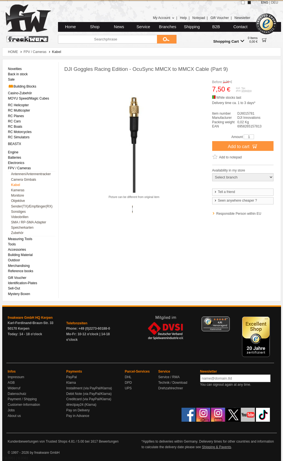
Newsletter (242, 18)
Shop (95, 27)
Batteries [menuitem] (14, 158)
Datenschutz (17, 394)
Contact (240, 27)
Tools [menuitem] (12, 244)
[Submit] (166, 39)
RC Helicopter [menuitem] (18, 105)
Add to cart (243, 146)
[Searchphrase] (107, 39)
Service (143, 27)
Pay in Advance (78, 416)
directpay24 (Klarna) (81, 405)
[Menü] (226, 320)
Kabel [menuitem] (15, 185)
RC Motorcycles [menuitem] (20, 132)
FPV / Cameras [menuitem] (19, 168)
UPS (128, 388)
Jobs (11, 410)
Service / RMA (169, 377)
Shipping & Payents (216, 447)
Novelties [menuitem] (15, 69)
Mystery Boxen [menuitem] (19, 294)
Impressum (16, 377)
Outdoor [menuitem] (14, 260)
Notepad (198, 18)
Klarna (71, 383)
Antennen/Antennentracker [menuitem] (31, 174)
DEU (274, 2)
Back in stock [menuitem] (18, 74)
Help (183, 18)
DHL (128, 377)
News (119, 27)
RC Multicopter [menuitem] (19, 110)
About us (14, 416)
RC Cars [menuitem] (14, 121)
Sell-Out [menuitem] (14, 288)
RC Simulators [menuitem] (19, 137)
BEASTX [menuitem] (14, 144)
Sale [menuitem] (11, 79)
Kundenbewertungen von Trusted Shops (37, 441)
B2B (216, 27)
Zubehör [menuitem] (17, 233)
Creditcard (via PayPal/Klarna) (88, 399)
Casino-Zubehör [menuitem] (20, 93)
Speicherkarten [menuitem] (22, 228)
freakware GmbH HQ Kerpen (30, 318)
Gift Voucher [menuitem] (17, 278)
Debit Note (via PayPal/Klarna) (89, 394)
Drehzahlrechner (170, 388)
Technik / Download (172, 383)
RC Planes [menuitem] (16, 116)
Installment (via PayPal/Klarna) (89, 388)
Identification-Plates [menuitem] (22, 283)
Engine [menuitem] (13, 152)
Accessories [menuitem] (17, 250)
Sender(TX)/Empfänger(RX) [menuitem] (32, 206)
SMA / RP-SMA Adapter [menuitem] (28, 222)
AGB (11, 383)
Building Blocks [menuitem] (22, 86)
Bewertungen (108, 441)
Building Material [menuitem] (20, 255)
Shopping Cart (228, 41)
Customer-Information (24, 405)
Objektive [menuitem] (18, 201)
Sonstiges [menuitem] (18, 212)
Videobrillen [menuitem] (20, 217)
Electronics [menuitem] (16, 163)
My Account (163, 18)
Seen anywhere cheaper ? (235, 200)
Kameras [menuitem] (18, 190)
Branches (167, 27)
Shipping (192, 27)
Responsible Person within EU (238, 214)
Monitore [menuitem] (17, 195)
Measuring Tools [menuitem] (20, 239)
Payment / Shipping (22, 399)
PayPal (71, 377)
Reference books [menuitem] (20, 271)
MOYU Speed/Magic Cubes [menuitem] (28, 98)
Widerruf (14, 388)
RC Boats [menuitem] (15, 127)
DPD (128, 383)
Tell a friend (224, 192)
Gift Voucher (220, 18)
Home (70, 27)
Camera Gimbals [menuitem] (23, 180)
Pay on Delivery (78, 410)
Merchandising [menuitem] (19, 266)
